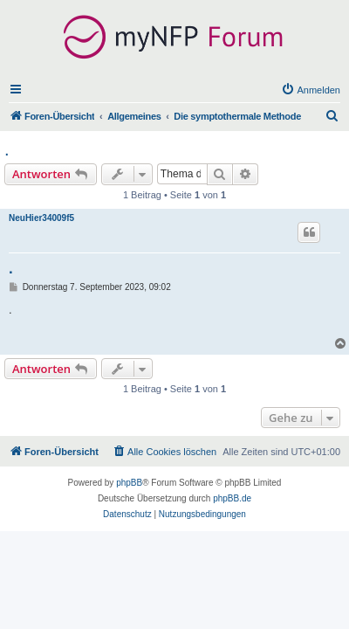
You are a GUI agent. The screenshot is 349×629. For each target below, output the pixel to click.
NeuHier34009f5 (41, 218)
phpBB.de (232, 498)
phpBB (129, 482)
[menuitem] (310, 89)
